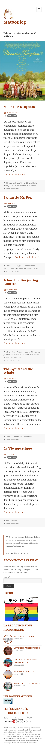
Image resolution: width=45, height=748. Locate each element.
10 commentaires (13, 360)
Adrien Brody (11, 352)
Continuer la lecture (15, 174)
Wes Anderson (33, 186)
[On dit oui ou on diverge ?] (7, 686)
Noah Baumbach (12, 436)
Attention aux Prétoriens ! (27, 648)
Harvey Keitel (8, 186)
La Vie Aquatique (17, 448)
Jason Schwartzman (27, 266)
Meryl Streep (8, 268)
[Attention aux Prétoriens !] (7, 650)
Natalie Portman (26, 354)
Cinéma (11, 116)
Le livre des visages (24, 636)
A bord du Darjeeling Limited (20, 282)
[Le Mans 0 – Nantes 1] (7, 674)
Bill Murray (10, 183)
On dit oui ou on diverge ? (27, 683)
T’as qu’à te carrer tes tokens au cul (25, 661)
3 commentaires (12, 189)
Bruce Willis (20, 183)
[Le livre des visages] (7, 639)
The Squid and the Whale (18, 371)
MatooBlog (14, 22)
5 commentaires (12, 439)
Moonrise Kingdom (19, 107)
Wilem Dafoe (32, 268)
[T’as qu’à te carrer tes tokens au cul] (7, 662)
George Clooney (12, 266)
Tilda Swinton (20, 186)
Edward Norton (32, 183)
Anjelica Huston (23, 352)
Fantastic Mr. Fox (17, 197)
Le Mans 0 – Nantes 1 (24, 671)
